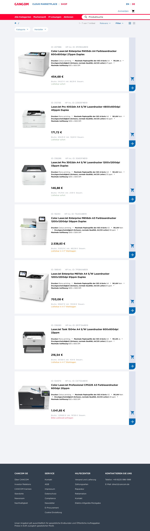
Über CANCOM (22, 479)
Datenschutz (50, 493)
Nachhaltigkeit (21, 503)
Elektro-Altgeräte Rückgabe (88, 503)
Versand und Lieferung (85, 479)
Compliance (50, 498)
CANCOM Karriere (23, 489)
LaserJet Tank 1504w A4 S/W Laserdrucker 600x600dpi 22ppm (84, 331)
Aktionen (68, 17)
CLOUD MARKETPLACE (44, 4)
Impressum (50, 489)
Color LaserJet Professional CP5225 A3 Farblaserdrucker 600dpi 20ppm (84, 386)
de (133, 4)
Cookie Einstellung (53, 512)
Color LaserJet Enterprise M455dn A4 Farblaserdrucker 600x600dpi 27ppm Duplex (83, 53)
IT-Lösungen (54, 17)
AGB (47, 484)
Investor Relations (23, 484)
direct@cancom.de (120, 484)
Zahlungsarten (81, 484)
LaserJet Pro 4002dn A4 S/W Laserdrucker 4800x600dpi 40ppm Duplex (85, 108)
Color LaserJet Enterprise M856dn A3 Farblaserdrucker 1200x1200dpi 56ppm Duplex (83, 220)
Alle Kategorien (23, 17)
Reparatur (79, 489)
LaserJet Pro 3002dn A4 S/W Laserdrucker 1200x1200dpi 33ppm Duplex (85, 164)
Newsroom (19, 498)
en (127, 4)
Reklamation (80, 493)
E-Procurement (52, 508)
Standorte (19, 493)
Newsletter (50, 503)
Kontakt (48, 479)
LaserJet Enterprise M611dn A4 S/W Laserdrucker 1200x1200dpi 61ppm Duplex (80, 275)
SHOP (64, 4)
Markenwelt (39, 17)
